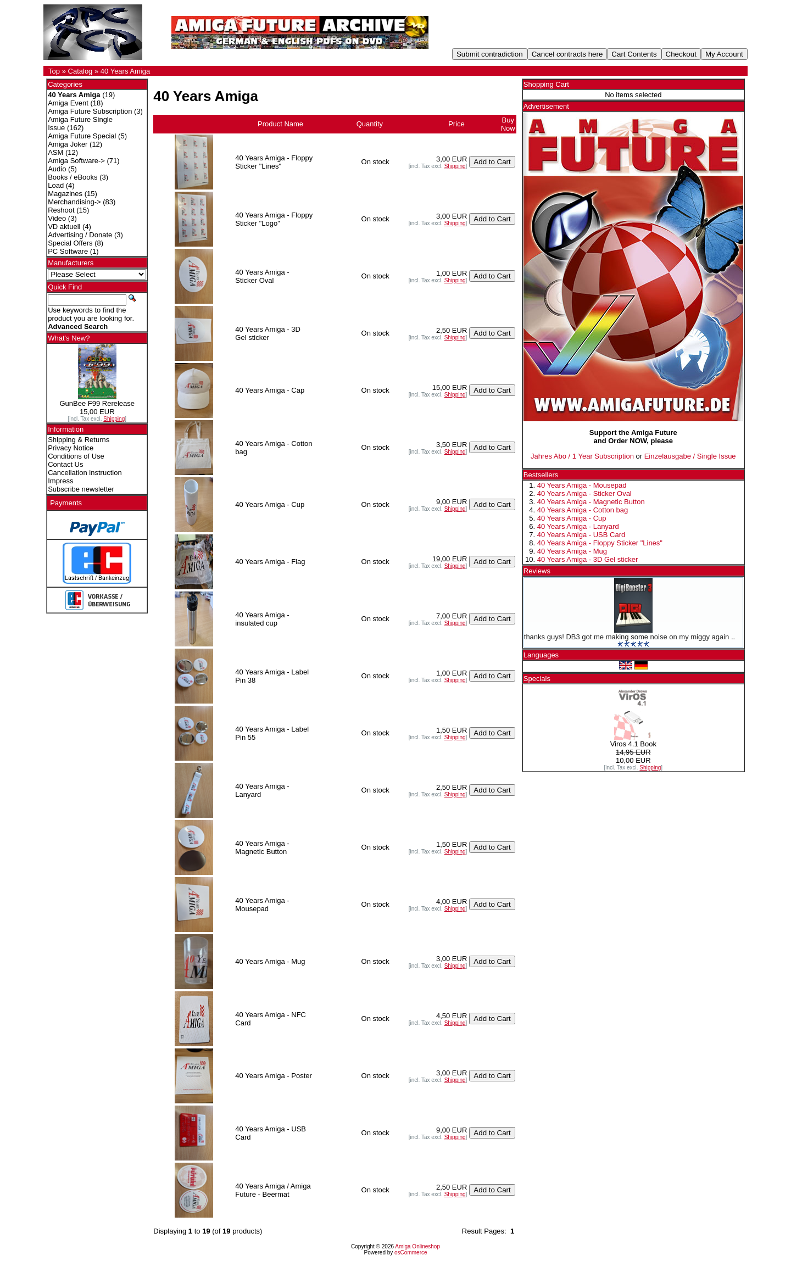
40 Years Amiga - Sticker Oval (584, 493)
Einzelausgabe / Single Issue (690, 456)
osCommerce (410, 1252)
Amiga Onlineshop (417, 1246)
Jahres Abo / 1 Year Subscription (582, 456)
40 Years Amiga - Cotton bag (582, 510)
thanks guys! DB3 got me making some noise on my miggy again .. (629, 637)
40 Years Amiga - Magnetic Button (591, 502)
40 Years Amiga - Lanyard (578, 526)
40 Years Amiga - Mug (572, 551)
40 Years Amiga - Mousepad (582, 485)
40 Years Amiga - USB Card (581, 535)
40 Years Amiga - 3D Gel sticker (587, 559)
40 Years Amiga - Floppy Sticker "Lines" (599, 543)
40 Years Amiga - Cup (571, 518)
